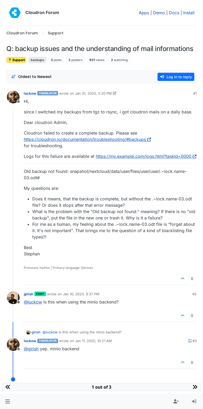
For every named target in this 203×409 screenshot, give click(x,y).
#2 (194, 294)
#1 (195, 93)
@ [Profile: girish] (31, 348)
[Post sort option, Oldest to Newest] (31, 77)
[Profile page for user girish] (13, 297)
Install (189, 12)
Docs (174, 12)
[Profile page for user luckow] (13, 97)
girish (28, 294)
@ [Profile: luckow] (33, 302)
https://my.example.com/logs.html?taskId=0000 (146, 156)
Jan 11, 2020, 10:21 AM (93, 341)
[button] (7, 401)
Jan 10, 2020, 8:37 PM (81, 294)
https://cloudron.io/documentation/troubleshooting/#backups (87, 139)
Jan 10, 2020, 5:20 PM (93, 93)
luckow (30, 93)
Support (16, 60)
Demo (159, 12)
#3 (194, 341)
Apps (144, 12)
